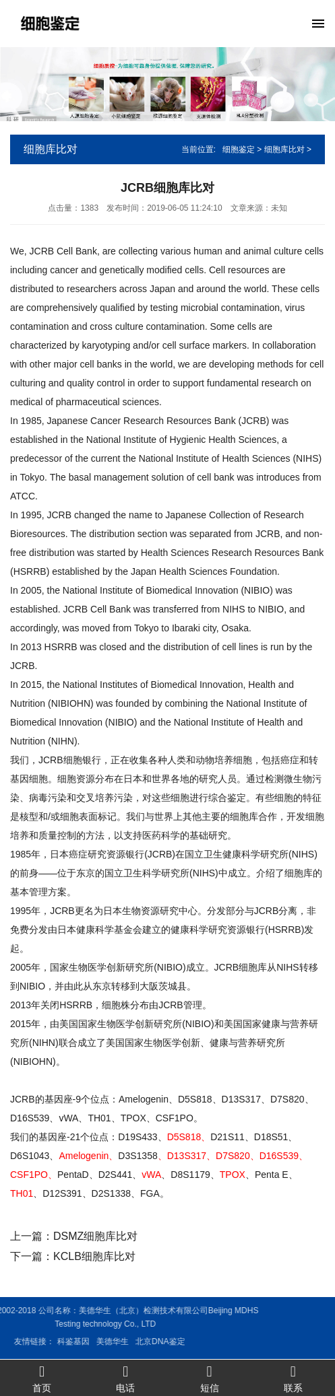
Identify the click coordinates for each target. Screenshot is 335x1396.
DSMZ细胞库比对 (95, 1236)
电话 (125, 1378)
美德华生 (32, 1341)
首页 (42, 1378)
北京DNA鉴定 (79, 1341)
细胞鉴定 (238, 149)
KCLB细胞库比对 (94, 1256)
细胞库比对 (284, 149)
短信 (209, 1378)
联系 (293, 1378)
